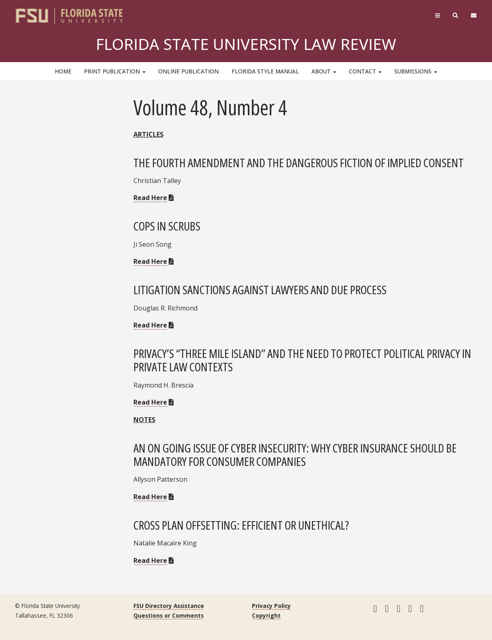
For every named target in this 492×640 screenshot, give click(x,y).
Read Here (150, 197)
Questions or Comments (168, 615)
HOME (63, 71)
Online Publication (188, 71)
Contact (365, 71)
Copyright (266, 615)
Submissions (415, 71)
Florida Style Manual (265, 71)
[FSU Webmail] (473, 16)
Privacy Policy (271, 606)
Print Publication (115, 71)
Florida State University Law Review (246, 43)
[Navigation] (437, 16)
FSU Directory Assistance (168, 606)
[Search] (455, 16)
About (324, 71)
